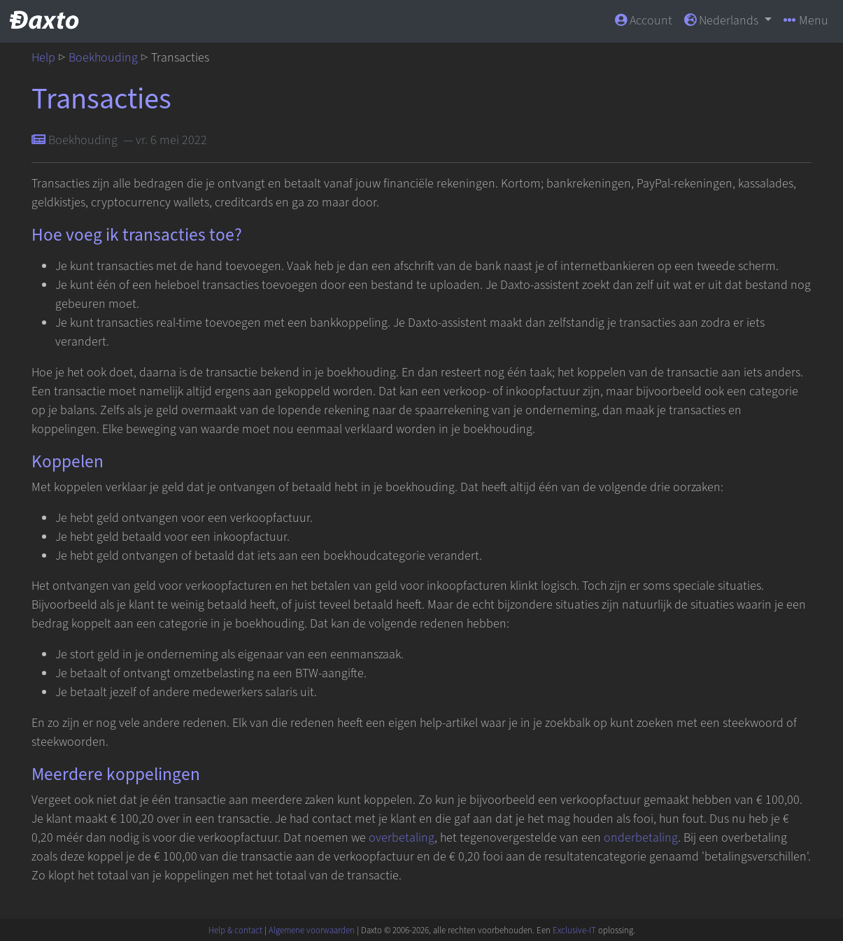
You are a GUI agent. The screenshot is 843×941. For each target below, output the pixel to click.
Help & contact (235, 930)
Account (643, 20)
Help (43, 57)
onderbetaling (641, 838)
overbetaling (401, 838)
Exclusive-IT (574, 930)
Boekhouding (103, 57)
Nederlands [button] (722, 20)
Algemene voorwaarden (312, 930)
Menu (806, 20)
